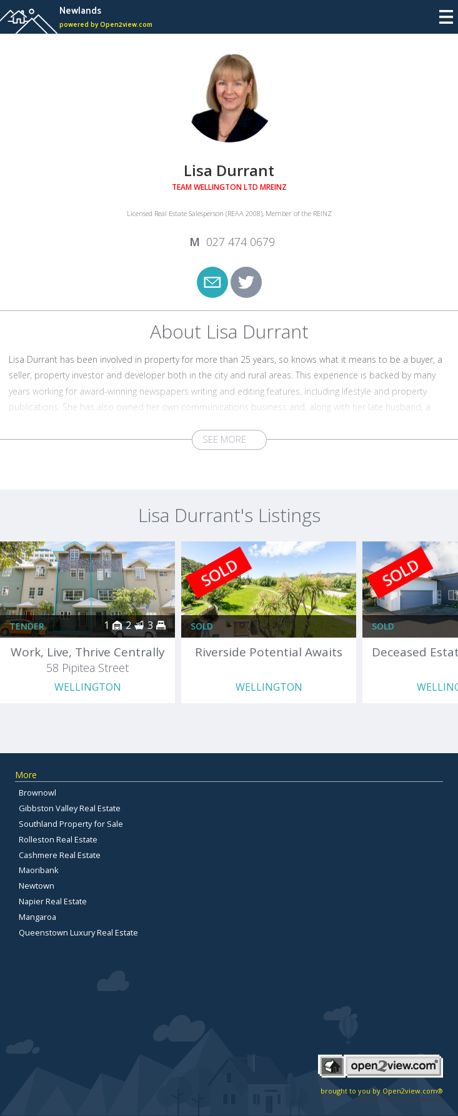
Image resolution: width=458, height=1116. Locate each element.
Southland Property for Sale (71, 823)
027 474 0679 (240, 241)
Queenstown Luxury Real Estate (78, 932)
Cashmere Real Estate (60, 855)
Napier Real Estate (53, 901)
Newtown (36, 885)
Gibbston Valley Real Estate (70, 808)
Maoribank (39, 870)
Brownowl (37, 792)
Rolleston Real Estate (58, 839)
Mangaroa (37, 916)
